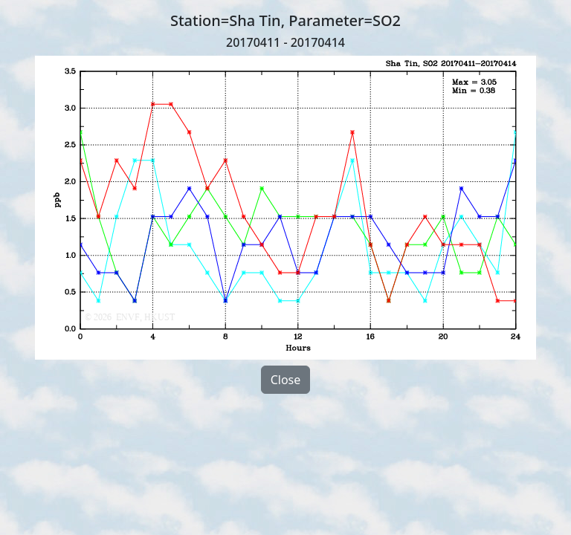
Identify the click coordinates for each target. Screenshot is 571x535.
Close (286, 380)
